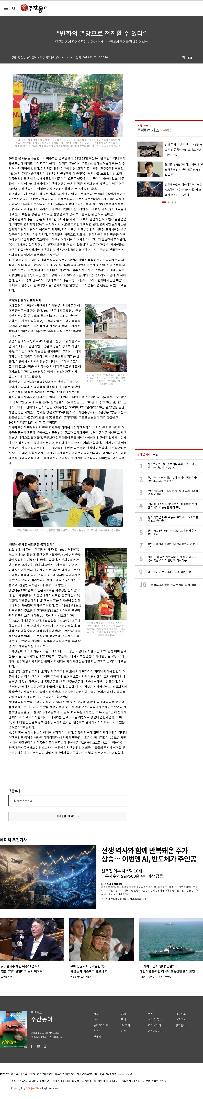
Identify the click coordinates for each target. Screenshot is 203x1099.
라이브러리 (154, 1025)
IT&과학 (125, 1025)
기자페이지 (154, 1031)
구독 (167, 130)
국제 (123, 1019)
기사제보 (181, 1014)
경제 (123, 1014)
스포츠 (97, 1031)
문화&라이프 (100, 1025)
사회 (95, 1019)
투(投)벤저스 (148, 130)
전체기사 (98, 1036)
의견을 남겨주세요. (22, 800)
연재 (150, 1014)
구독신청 (181, 1019)
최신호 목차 (155, 1019)
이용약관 (73, 1074)
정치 (95, 1014)
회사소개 (16, 1074)
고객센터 (62, 1074)
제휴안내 (51, 1074)
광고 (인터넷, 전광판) (33, 1074)
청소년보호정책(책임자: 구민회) (116, 1074)
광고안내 (181, 1025)
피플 (123, 1031)
